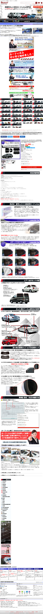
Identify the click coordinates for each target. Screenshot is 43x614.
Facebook (4, 136)
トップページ (7, 611)
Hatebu (22, 136)
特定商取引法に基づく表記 (19, 611)
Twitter (10, 136)
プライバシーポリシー (27, 611)
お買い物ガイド (12, 611)
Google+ (16, 136)
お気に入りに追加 (24, 169)
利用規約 (33, 611)
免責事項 (36, 611)
